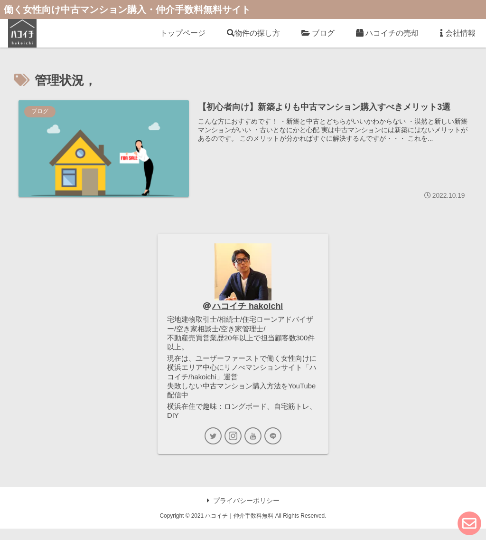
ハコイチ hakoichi (248, 306)
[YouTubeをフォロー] (253, 447)
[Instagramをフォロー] (233, 447)
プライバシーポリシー (243, 511)
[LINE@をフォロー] (272, 447)
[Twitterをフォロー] (213, 447)
